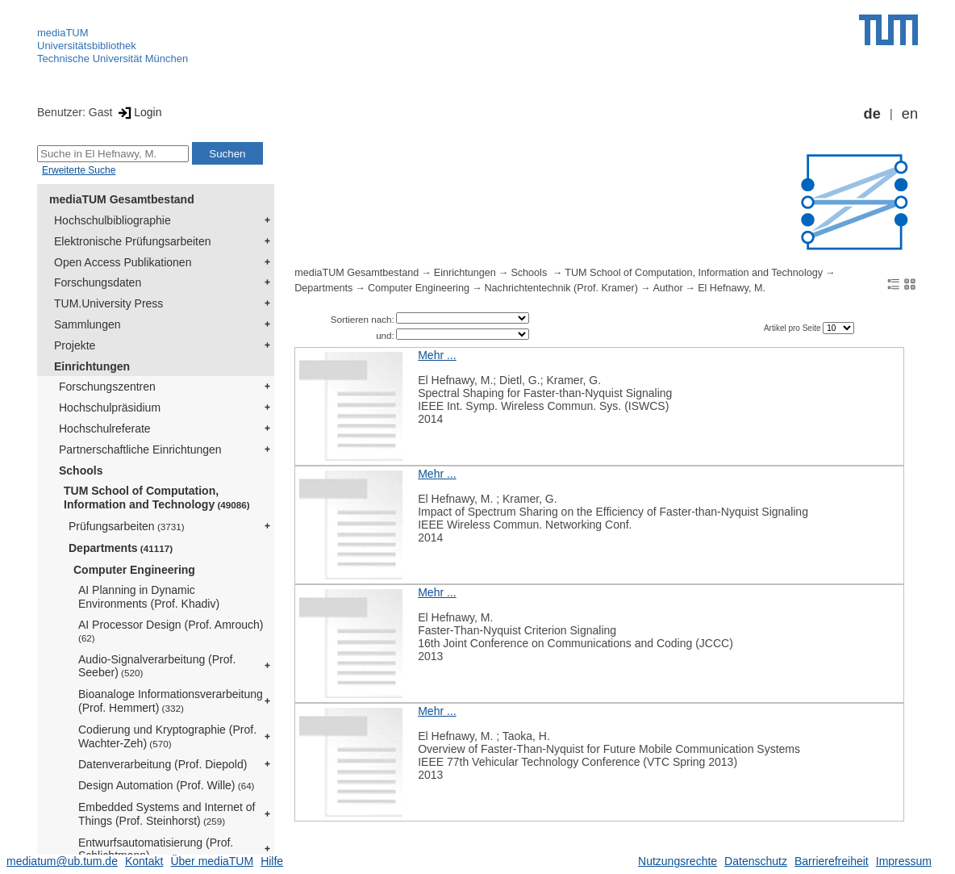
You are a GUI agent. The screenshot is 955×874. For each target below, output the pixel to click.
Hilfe (272, 861)
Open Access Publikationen (122, 262)
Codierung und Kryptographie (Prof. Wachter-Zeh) (167, 736)
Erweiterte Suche (78, 170)
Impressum (904, 861)
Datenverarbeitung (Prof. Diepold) (162, 764)
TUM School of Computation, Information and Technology (157, 497)
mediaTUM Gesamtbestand (121, 199)
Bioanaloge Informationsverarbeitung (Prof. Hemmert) (170, 701)
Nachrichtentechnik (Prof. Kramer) (561, 288)
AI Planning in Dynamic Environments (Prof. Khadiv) (148, 596)
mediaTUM (63, 33)
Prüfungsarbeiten (127, 526)
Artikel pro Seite (793, 328)
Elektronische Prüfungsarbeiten (132, 241)
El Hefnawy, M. (731, 288)
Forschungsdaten (97, 282)
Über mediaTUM (211, 861)
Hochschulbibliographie (112, 220)
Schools (80, 470)
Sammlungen (87, 324)
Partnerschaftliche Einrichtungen (140, 449)
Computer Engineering (134, 569)
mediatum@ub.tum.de (62, 861)
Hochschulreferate (105, 428)
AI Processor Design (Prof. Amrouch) (171, 630)
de (872, 114)
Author (667, 288)
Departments (121, 548)
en (910, 114)
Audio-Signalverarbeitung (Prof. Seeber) (157, 666)
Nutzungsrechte (677, 861)
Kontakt (144, 861)
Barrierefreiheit (831, 861)
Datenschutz (755, 861)
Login (138, 112)
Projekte (74, 345)
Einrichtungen (92, 366)
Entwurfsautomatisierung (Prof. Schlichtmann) (155, 849)
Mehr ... (437, 355)
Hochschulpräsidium (110, 407)
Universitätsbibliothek (86, 46)
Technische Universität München (112, 58)
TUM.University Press (108, 303)
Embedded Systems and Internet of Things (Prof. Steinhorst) (166, 814)
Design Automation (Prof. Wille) (166, 785)
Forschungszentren (107, 386)
